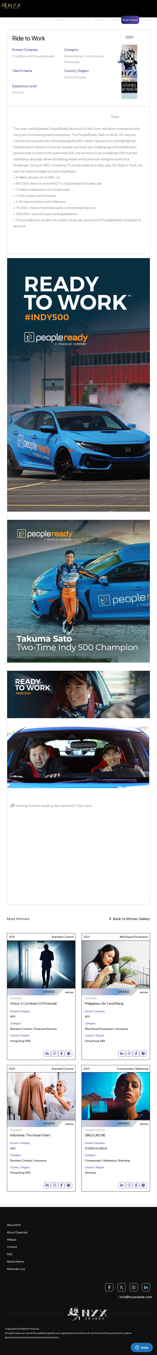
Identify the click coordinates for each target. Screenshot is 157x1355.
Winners (84, 19)
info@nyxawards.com (135, 1297)
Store (116, 19)
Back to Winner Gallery (129, 919)
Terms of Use (87, 1333)
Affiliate (11, 1239)
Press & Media (101, 19)
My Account (148, 19)
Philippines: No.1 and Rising (104, 1003)
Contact (12, 1246)
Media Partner (15, 1261)
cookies (127, 1333)
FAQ (9, 1254)
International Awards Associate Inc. (39, 1337)
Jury (73, 19)
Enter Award (130, 19)
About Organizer (17, 1232)
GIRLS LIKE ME (95, 1135)
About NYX (14, 1225)
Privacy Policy (102, 1333)
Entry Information (57, 19)
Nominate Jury (16, 1269)
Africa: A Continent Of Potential (33, 1003)
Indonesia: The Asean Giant (30, 1135)
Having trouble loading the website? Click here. (51, 805)
